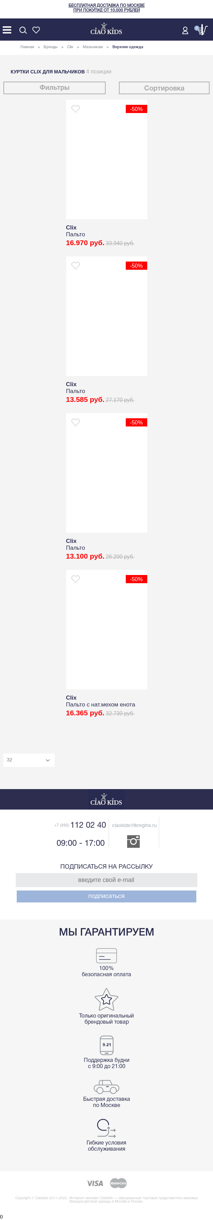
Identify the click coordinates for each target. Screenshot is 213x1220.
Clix (70, 47)
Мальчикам (93, 47)
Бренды (51, 47)
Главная (27, 47)
